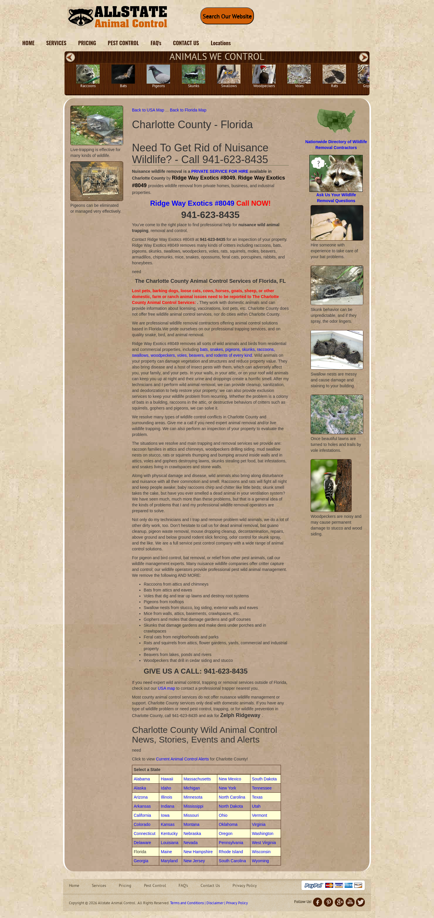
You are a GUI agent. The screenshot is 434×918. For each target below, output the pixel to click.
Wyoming (260, 860)
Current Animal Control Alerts (182, 759)
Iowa (165, 815)
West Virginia (264, 842)
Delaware (142, 842)
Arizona (141, 797)
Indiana (167, 806)
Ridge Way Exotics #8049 (192, 203)
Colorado (142, 824)
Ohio (223, 815)
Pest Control (155, 885)
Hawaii (167, 779)
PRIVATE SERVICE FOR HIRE (219, 171)
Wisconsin (261, 851)
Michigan (192, 788)
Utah (256, 806)
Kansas (167, 824)
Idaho (166, 788)
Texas (257, 797)
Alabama (142, 779)
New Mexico (230, 779)
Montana (191, 824)
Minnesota (193, 797)
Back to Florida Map (188, 110)
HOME (28, 43)
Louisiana (169, 842)
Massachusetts (197, 779)
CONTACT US (186, 43)
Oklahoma (228, 824)
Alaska (140, 788)
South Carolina (232, 860)
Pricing (125, 885)
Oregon (226, 833)
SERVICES (56, 43)
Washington (262, 833)
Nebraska (192, 833)
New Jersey (194, 860)
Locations (221, 43)
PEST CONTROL (123, 43)
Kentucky (169, 833)
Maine (166, 851)
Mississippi (194, 806)
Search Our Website (227, 17)
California (142, 815)
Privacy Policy (245, 885)
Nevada (191, 842)
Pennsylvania (231, 842)
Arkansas (142, 806)
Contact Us (210, 885)
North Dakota (231, 806)
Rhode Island (231, 851)
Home (74, 885)
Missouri (191, 815)
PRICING (87, 43)
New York (227, 788)
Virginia (258, 824)
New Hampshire (198, 851)
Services (99, 885)
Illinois (166, 797)
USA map (166, 688)
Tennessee (262, 788)
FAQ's (156, 43)
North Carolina (232, 797)
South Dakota (264, 779)
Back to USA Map (148, 110)
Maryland (169, 860)
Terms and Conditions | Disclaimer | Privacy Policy (209, 903)
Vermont (259, 815)
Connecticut (144, 833)
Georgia (141, 860)
